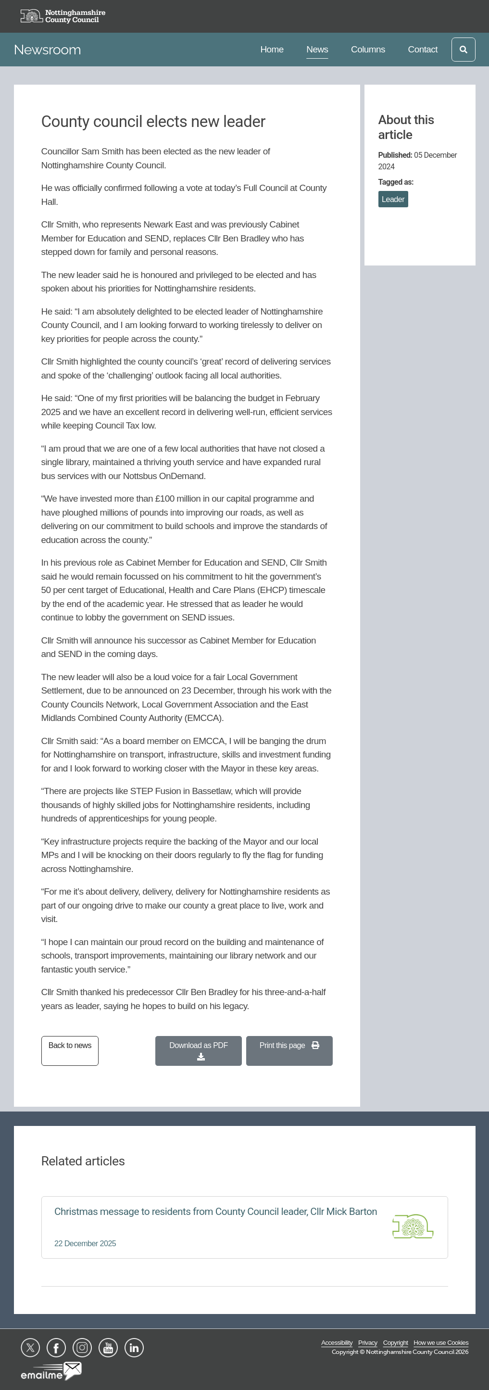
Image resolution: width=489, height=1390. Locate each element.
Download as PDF (198, 1051)
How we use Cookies (441, 1342)
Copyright (395, 1342)
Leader (393, 199)
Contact (423, 48)
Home (273, 48)
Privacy (367, 1342)
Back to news (70, 1045)
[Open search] (463, 50)
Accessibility (336, 1342)
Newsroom (47, 49)
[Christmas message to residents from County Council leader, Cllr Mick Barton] (245, 1227)
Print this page (289, 1045)
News (319, 48)
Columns (368, 48)
